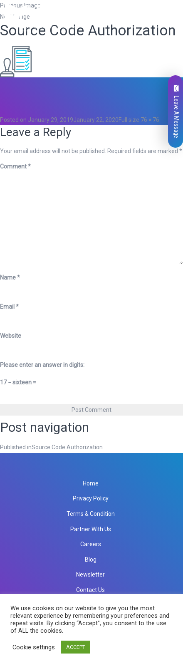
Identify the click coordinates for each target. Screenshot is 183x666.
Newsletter (90, 574)
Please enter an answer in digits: (42, 364)
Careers (90, 544)
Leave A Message (176, 111)
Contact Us (90, 590)
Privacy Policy (91, 498)
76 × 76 (150, 119)
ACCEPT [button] (75, 647)
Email (9, 306)
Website (10, 335)
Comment (15, 166)
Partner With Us (90, 529)
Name (10, 277)
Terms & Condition (91, 513)
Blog (90, 559)
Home (91, 483)
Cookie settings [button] (33, 647)
